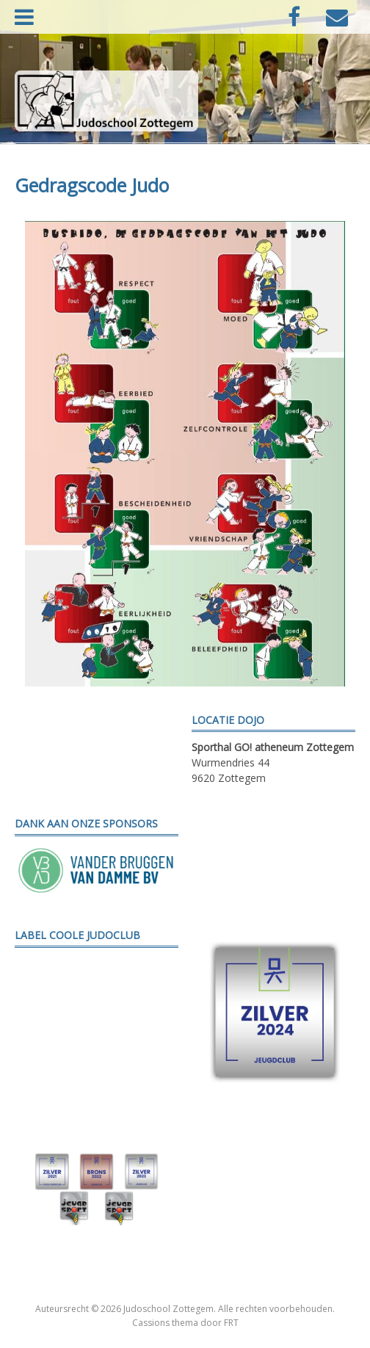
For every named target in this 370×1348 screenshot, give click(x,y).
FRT (231, 1322)
